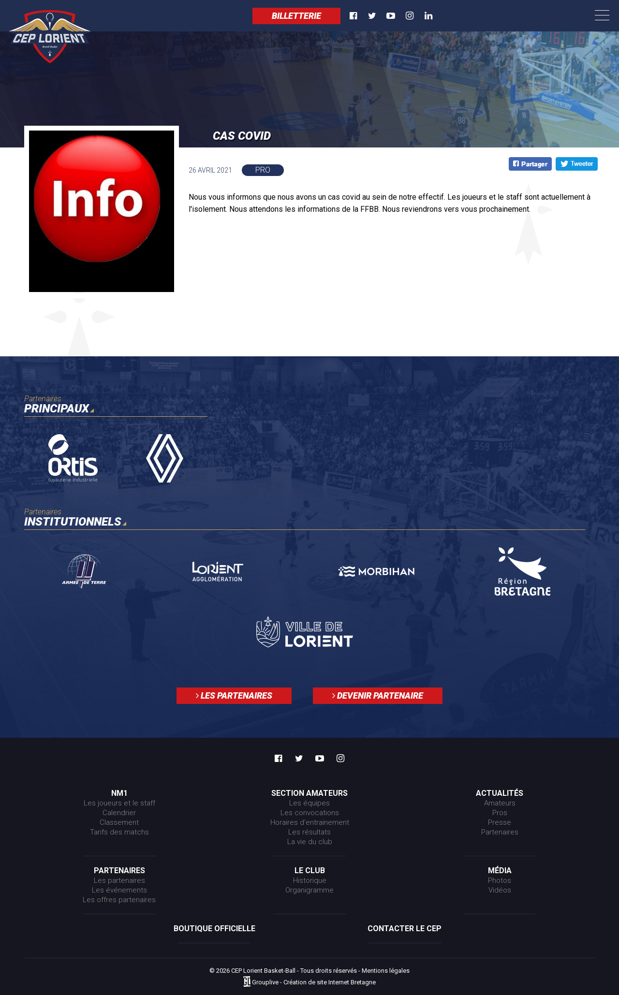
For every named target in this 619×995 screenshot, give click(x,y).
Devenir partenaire (377, 695)
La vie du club (309, 841)
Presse (499, 822)
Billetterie (296, 16)
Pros (499, 812)
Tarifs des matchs (119, 832)
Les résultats (309, 832)
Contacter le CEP (405, 928)
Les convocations (309, 812)
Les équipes (309, 803)
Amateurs (500, 803)
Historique (309, 880)
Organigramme (309, 890)
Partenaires (499, 832)
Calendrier (119, 812)
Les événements (119, 890)
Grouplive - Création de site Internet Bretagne (314, 982)
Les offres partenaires (119, 899)
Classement (119, 822)
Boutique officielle (214, 928)
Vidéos (499, 890)
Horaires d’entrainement (309, 822)
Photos (499, 880)
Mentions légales (386, 970)
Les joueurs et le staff (119, 803)
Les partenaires (234, 695)
